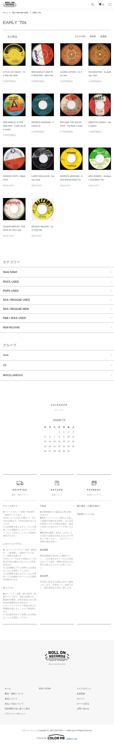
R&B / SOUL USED (14, 318)
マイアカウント (82, 691)
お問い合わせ (81, 711)
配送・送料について (12, 696)
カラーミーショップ (30, 733)
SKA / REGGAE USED (21, 13)
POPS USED (11, 291)
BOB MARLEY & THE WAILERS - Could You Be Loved (14, 126)
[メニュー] (109, 4)
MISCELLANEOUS (14, 377)
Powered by (57, 740)
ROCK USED (11, 282)
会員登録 (79, 696)
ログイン (79, 701)
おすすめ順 (80, 36)
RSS (41, 691)
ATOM (48, 691)
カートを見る (81, 706)
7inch (6, 356)
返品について (9, 701)
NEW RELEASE (12, 328)
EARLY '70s (39, 13)
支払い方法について (12, 706)
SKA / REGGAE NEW (16, 309)
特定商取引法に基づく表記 (15, 711)
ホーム (5, 13)
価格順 (93, 36)
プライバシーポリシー (13, 716)
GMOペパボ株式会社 (67, 733)
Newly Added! (11, 272)
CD (5, 367)
